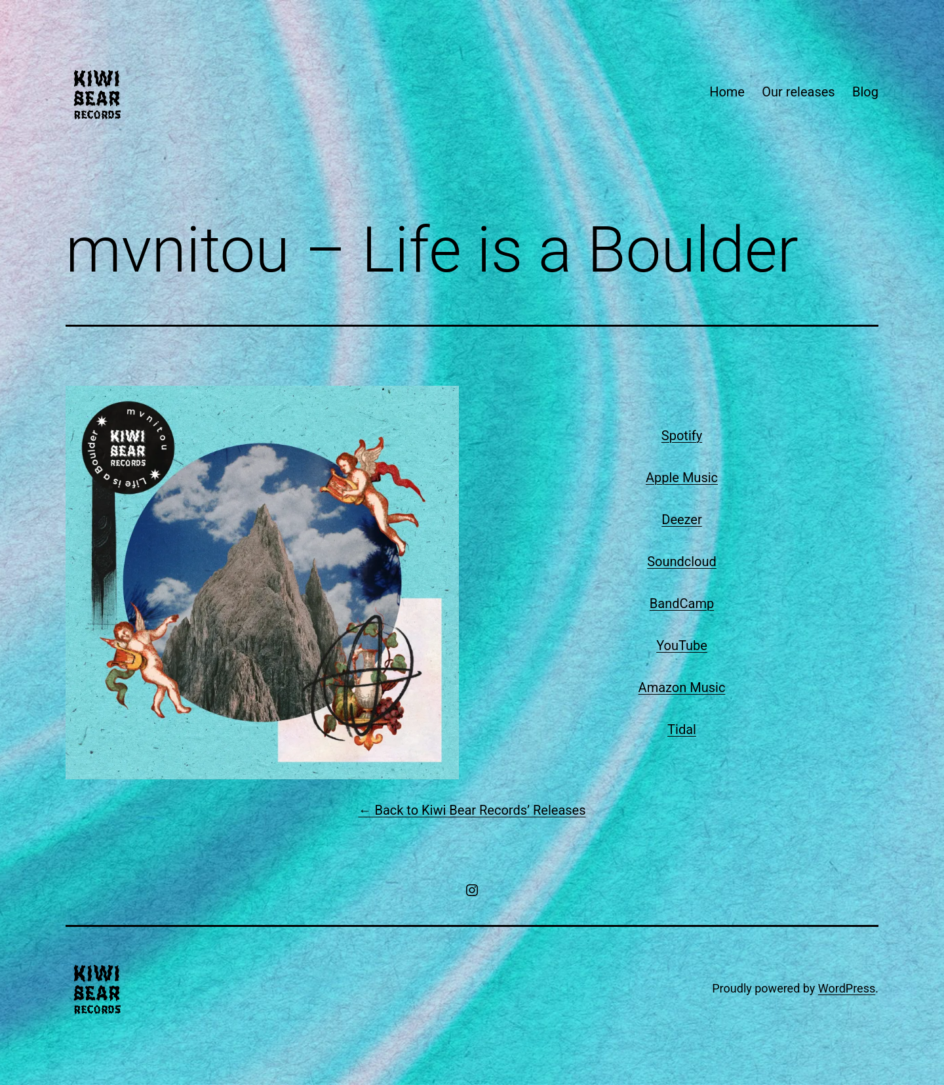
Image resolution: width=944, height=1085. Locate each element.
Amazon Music (682, 687)
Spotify (681, 435)
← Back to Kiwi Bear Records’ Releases (471, 810)
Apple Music (682, 477)
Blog (865, 92)
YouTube (681, 645)
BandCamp (682, 603)
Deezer (681, 519)
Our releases (798, 92)
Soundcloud (682, 561)
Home (727, 92)
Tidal (681, 729)
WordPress (846, 988)
